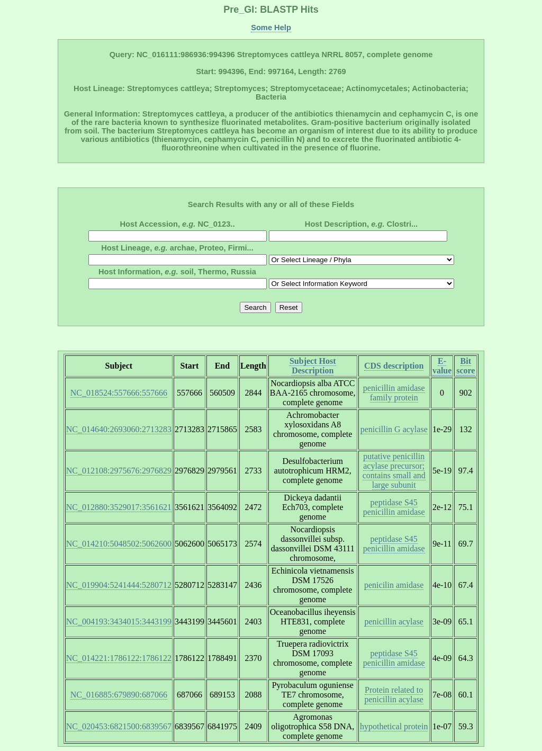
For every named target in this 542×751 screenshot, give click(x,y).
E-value (441, 365)
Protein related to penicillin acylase (393, 694)
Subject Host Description (313, 365)
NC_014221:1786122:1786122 (118, 658)
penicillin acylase (393, 621)
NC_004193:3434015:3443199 (118, 621)
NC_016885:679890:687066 (118, 694)
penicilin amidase (393, 584)
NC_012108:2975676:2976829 (118, 470)
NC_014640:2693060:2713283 (118, 429)
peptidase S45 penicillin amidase (394, 507)
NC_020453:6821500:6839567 (118, 726)
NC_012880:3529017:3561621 (118, 507)
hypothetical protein (394, 726)
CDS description (393, 365)
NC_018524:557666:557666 (118, 392)
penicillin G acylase (394, 429)
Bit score (465, 365)
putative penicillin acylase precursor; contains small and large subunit (394, 470)
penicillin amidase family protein (394, 392)
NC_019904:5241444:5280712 (118, 584)
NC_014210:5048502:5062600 (118, 543)
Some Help (271, 27)
